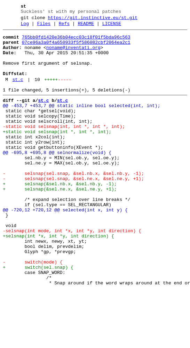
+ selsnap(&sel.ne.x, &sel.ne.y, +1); (60, 221)
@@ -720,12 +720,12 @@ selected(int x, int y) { (65, 246)
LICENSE (111, 27)
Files (43, 27)
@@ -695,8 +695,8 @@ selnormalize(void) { (57, 178)
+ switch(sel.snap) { (38, 315)
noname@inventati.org (73, 54)
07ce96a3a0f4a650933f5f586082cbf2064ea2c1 (76, 47)
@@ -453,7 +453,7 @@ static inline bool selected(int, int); (81, 121)
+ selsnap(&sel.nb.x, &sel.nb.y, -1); (60, 215)
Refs (64, 27)
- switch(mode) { (33, 309)
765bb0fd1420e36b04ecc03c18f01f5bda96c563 (76, 41)
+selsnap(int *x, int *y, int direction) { (58, 278)
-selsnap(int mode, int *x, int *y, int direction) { (72, 271)
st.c (17, 92)
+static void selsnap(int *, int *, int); (57, 152)
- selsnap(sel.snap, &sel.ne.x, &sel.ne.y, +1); (73, 209)
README (86, 27)
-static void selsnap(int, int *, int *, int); (64, 146)
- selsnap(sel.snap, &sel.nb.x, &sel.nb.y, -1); (73, 203)
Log (25, 27)
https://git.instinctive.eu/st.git (92, 20)
